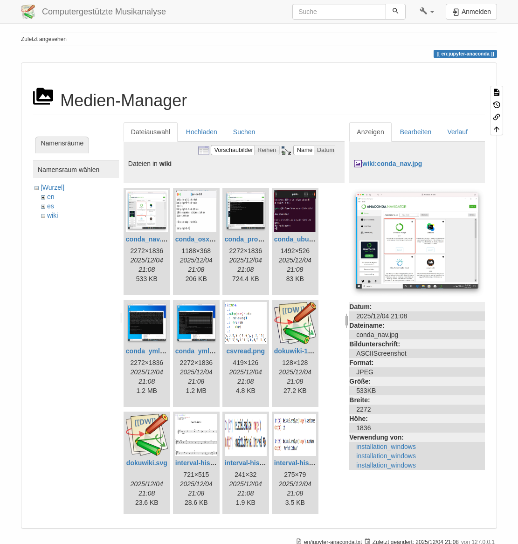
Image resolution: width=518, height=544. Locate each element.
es (50, 206)
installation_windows (386, 446)
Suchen (244, 132)
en (51, 196)
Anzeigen (370, 132)
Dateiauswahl (150, 132)
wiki (52, 215)
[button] (427, 11)
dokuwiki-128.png (301, 351)
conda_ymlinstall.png (208, 351)
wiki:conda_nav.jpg (392, 163)
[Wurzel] (52, 187)
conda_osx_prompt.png (212, 239)
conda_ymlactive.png (159, 351)
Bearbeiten (416, 132)
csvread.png (246, 351)
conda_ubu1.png (300, 239)
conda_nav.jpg (148, 239)
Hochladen (201, 132)
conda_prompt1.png (256, 239)
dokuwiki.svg (146, 463)
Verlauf (457, 132)
